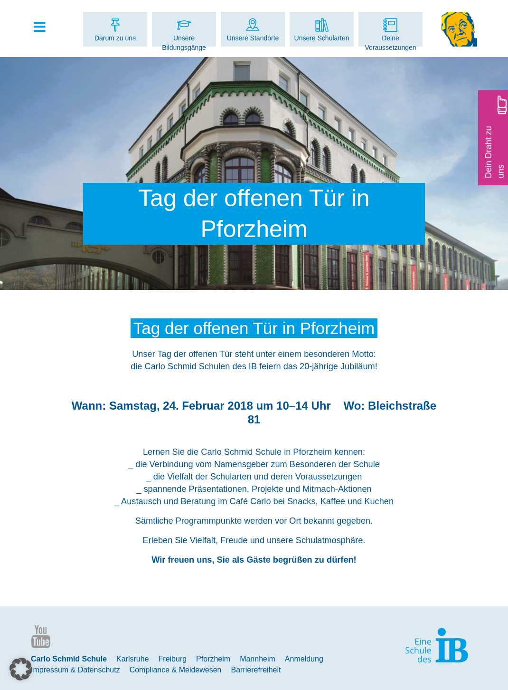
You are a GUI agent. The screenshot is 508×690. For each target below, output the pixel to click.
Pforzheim (213, 659)
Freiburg (173, 659)
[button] (21, 669)
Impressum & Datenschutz (75, 670)
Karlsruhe (132, 659)
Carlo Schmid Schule (69, 659)
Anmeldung (304, 659)
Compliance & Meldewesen (176, 670)
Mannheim (257, 659)
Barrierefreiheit (256, 670)
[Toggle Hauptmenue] (44, 27)
